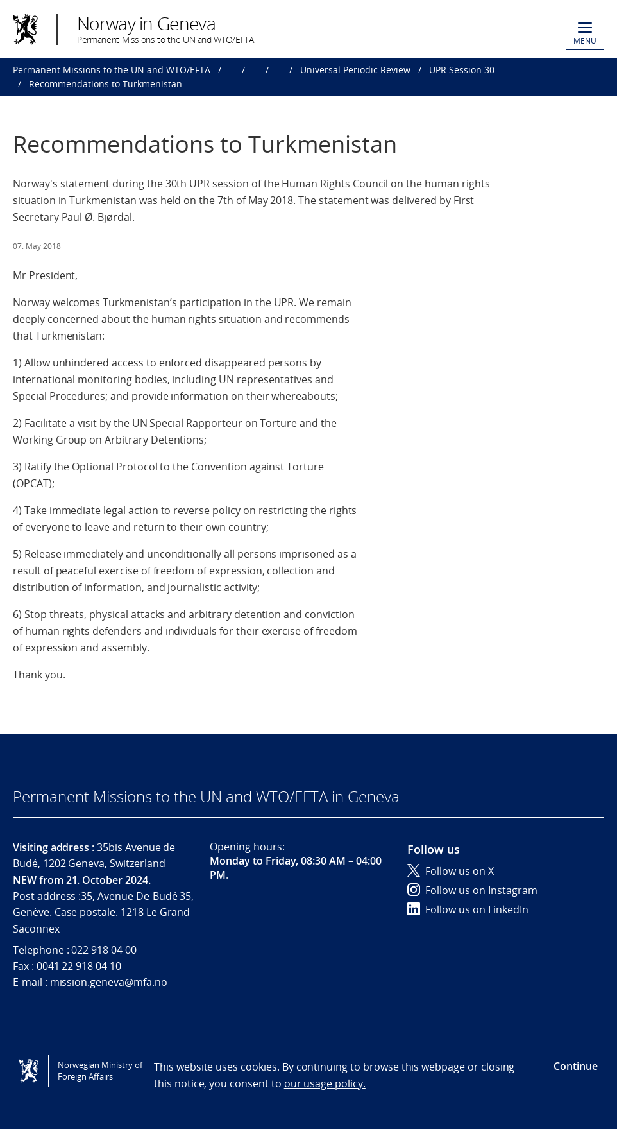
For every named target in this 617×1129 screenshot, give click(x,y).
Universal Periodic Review (355, 70)
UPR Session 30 (461, 70)
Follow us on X (450, 871)
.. (231, 70)
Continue (576, 1066)
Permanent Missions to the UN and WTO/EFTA (111, 70)
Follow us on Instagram (472, 890)
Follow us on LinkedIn (467, 909)
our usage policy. (325, 1083)
